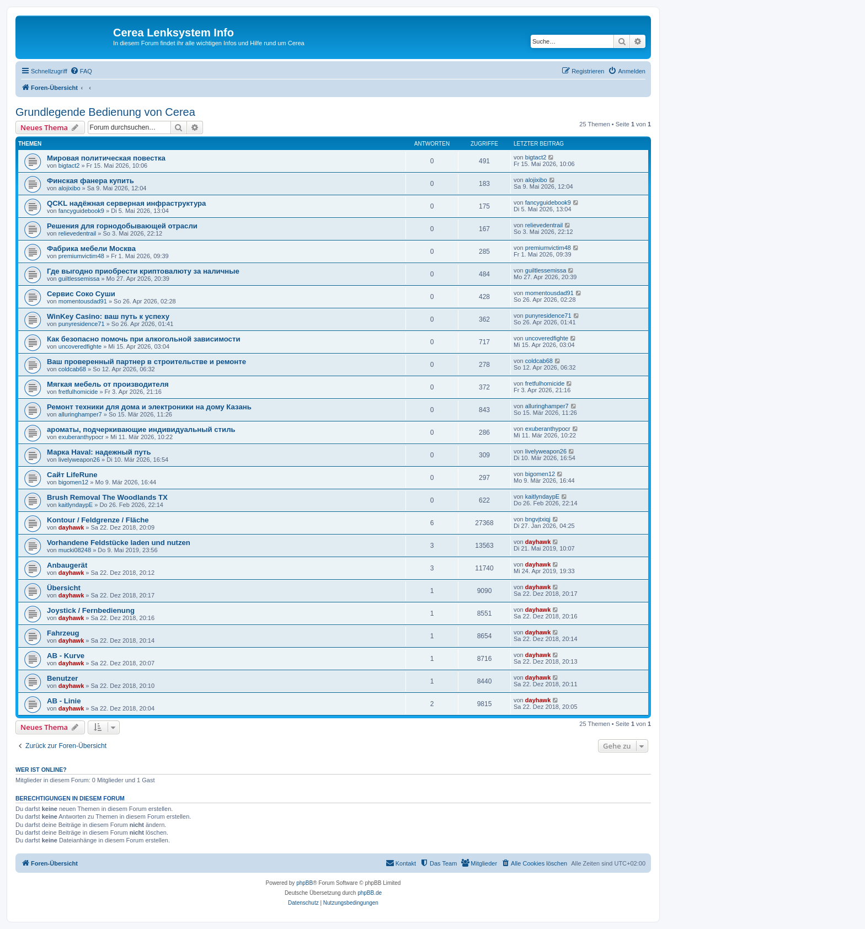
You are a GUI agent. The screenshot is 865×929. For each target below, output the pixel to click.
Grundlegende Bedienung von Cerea (105, 112)
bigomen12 (73, 482)
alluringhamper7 (80, 414)
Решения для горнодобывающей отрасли (122, 226)
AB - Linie (64, 701)
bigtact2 (69, 165)
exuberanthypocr (81, 437)
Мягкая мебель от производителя (108, 384)
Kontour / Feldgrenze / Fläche (98, 520)
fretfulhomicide (78, 391)
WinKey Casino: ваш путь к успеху (108, 316)
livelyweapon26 (79, 459)
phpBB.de (369, 893)
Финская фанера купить (90, 181)
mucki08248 (74, 550)
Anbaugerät (67, 565)
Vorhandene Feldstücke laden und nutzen (118, 542)
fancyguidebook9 (81, 210)
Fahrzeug (63, 633)
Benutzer (62, 678)
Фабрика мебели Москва (91, 248)
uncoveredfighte (80, 346)
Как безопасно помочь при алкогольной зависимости (144, 339)
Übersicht (64, 588)
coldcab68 (72, 369)
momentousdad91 (82, 301)
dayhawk (71, 527)
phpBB (304, 883)
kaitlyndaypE (75, 504)
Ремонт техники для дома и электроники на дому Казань (149, 407)
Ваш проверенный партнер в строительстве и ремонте (146, 361)
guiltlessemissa (79, 278)
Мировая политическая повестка (106, 158)
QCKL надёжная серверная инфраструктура (126, 203)
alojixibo (69, 188)
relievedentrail (77, 233)
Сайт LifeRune (72, 475)
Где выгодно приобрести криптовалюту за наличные (143, 271)
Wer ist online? (41, 769)
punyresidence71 (81, 324)
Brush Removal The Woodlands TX (107, 497)
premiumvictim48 (81, 256)
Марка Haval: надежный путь (99, 452)
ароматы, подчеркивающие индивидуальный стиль (141, 429)
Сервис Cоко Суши (81, 294)
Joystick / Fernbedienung (91, 610)
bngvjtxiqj (538, 519)
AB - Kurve (65, 656)
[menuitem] (81, 71)
